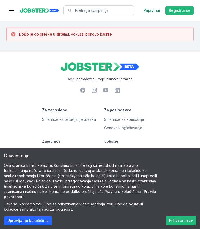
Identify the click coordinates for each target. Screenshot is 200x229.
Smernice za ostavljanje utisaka (69, 119)
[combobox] (99, 10)
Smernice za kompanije (124, 119)
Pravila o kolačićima (122, 191)
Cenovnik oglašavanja (123, 127)
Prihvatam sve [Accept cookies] (181, 220)
